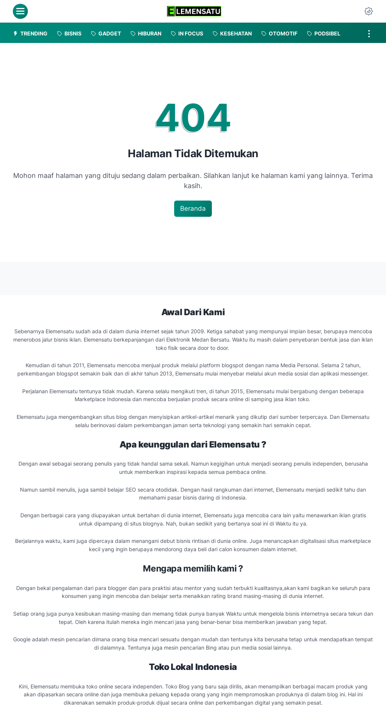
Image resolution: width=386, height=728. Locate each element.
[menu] (20, 11)
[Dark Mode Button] (368, 11)
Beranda (193, 209)
